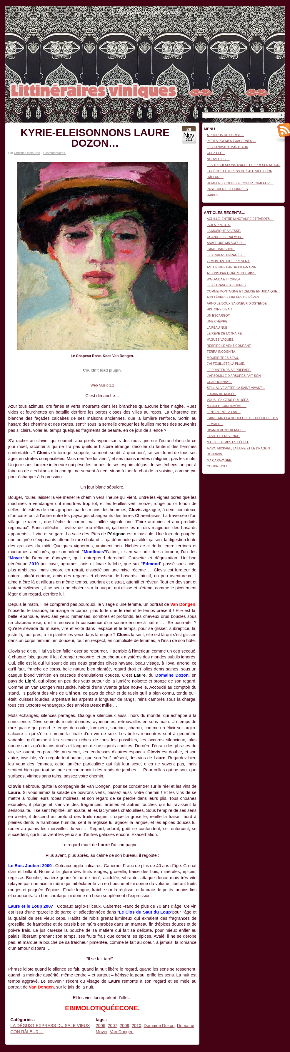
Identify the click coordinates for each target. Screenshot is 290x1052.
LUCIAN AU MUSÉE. (221, 394)
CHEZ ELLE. (216, 153)
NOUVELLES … (218, 159)
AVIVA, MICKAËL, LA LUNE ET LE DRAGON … (240, 448)
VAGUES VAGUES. (220, 339)
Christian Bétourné (27, 153)
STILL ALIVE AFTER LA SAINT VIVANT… (236, 387)
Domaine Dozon (159, 1025)
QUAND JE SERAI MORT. (225, 237)
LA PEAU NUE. (217, 327)
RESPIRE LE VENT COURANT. (229, 345)
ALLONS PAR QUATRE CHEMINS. (231, 273)
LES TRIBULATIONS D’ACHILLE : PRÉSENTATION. (243, 165)
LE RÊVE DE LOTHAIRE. (225, 333)
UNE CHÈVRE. (217, 321)
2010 (136, 1025)
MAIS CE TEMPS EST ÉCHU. (228, 442)
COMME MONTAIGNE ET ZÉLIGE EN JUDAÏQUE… (243, 291)
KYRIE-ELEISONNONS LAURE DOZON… (95, 138)
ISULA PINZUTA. (219, 225)
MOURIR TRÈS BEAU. (223, 357)
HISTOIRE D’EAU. (220, 309)
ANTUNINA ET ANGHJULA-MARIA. (232, 267)
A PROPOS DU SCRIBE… (225, 135)
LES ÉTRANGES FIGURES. (226, 285)
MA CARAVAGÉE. (219, 460)
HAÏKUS (213, 195)
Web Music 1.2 (102, 385)
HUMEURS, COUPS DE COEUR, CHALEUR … (240, 183)
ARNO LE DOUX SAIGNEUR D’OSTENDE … (239, 303)
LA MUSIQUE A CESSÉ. (224, 231)
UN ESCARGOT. (218, 315)
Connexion (277, 9)
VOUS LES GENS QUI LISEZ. (228, 400)
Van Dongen (121, 1031)
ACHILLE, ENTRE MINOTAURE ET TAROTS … (240, 218)
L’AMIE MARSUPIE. (221, 249)
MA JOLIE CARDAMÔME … (226, 406)
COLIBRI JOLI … (219, 466)
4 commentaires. (54, 153)
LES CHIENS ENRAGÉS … (226, 255)
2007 (112, 1025)
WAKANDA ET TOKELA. (224, 279)
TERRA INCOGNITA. (221, 351)
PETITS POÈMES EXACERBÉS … (231, 141)
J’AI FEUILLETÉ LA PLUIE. (226, 363)
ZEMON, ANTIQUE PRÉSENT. (228, 261)
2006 (100, 1025)
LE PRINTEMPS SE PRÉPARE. (229, 370)
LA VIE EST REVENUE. (223, 436)
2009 (124, 1025)
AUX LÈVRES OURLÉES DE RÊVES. (233, 297)
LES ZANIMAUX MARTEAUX (227, 147)
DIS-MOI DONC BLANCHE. (226, 430)
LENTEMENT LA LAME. (224, 412)
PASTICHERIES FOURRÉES (227, 189)
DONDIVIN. (215, 454)
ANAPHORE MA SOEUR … (226, 243)
